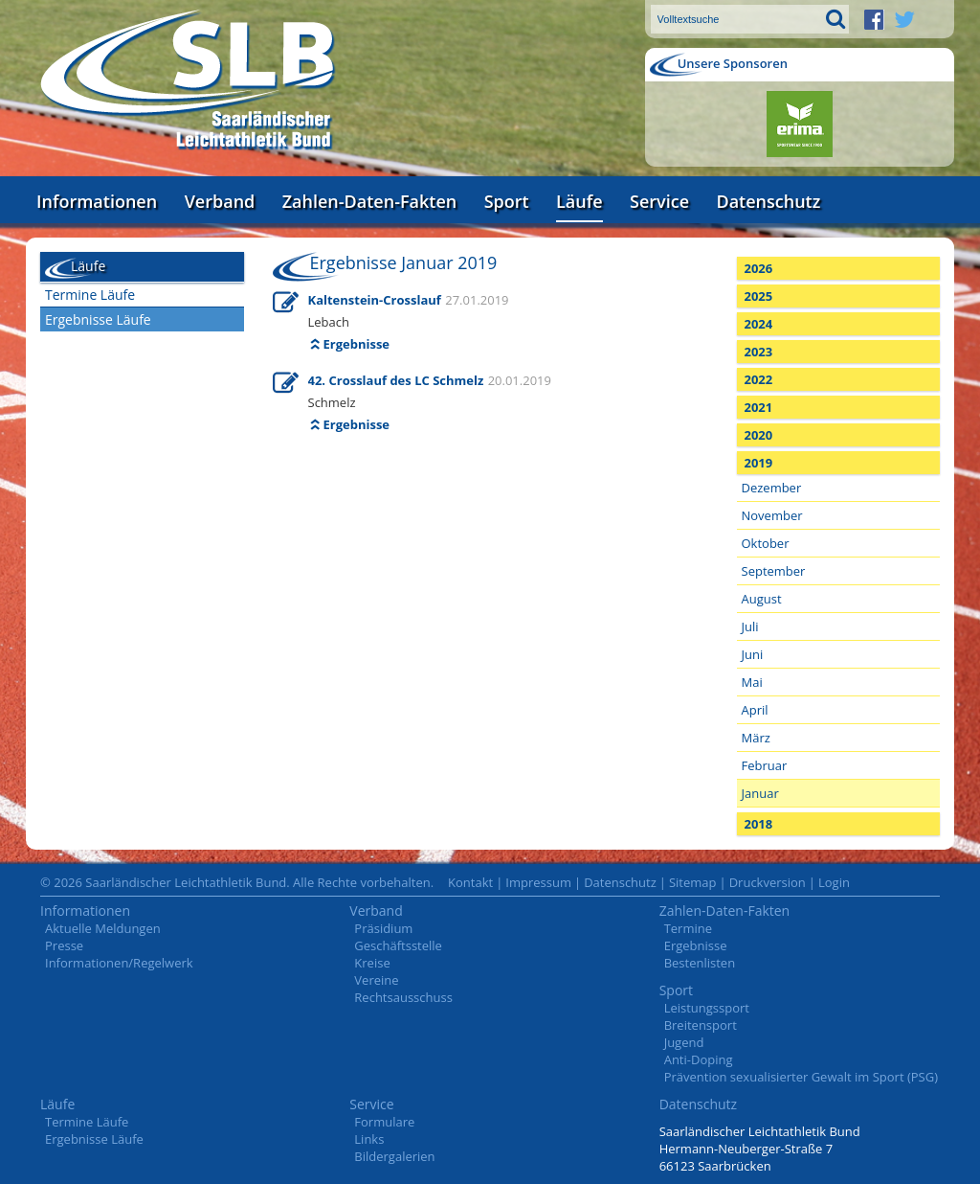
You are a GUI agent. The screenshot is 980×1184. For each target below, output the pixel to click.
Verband (220, 201)
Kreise (372, 962)
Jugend (684, 1042)
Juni (753, 654)
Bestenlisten (699, 962)
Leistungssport (706, 1007)
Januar (760, 793)
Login (834, 882)
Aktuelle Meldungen (103, 928)
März (756, 737)
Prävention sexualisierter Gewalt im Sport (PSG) (801, 1076)
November (772, 515)
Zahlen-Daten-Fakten (369, 201)
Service (659, 201)
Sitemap (693, 882)
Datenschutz (768, 201)
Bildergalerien (394, 1156)
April (755, 709)
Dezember (772, 487)
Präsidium (383, 928)
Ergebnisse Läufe (98, 319)
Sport (506, 201)
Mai (752, 682)
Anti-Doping (698, 1059)
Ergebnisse (356, 344)
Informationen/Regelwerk (119, 962)
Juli (750, 626)
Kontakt (470, 882)
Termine (688, 928)
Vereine (376, 980)
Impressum (538, 882)
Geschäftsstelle (398, 945)
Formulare (384, 1121)
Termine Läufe (90, 294)
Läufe (579, 201)
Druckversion (767, 882)
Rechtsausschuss (403, 997)
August (762, 598)
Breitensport (700, 1025)
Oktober (766, 543)
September (774, 571)
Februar (765, 765)
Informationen (96, 201)
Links (369, 1139)
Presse (64, 945)
